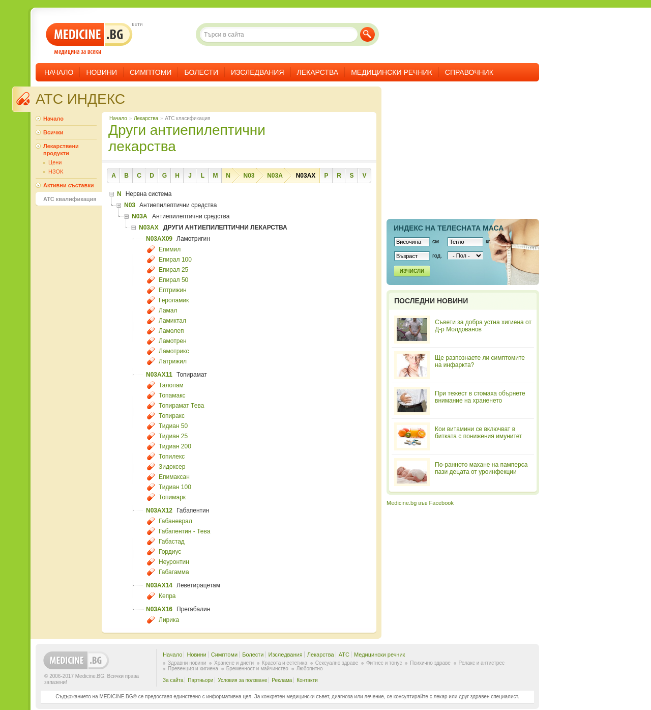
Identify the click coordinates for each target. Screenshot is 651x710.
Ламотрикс (174, 351)
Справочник (469, 72)
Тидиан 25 (173, 436)
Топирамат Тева (181, 405)
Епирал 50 (173, 279)
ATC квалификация (70, 199)
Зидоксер (172, 466)
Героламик (174, 300)
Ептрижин (173, 290)
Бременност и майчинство (257, 668)
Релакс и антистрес (482, 663)
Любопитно (310, 668)
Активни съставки (68, 185)
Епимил (170, 249)
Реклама (282, 680)
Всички (53, 132)
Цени (55, 162)
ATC (344, 654)
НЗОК (55, 171)
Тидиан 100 (175, 487)
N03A (275, 175)
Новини (101, 72)
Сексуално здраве (337, 663)
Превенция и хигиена (193, 668)
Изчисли (412, 271)
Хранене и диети (234, 663)
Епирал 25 (173, 269)
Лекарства (318, 72)
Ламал (168, 310)
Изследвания (257, 72)
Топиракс (172, 415)
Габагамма (174, 572)
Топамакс (172, 395)
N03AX (306, 175)
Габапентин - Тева (184, 531)
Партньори (200, 680)
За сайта (173, 680)
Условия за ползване (242, 680)
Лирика (169, 619)
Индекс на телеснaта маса (449, 228)
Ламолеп (171, 330)
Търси (367, 34)
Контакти (307, 680)
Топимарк (172, 497)
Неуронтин (174, 561)
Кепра (167, 596)
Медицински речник (391, 72)
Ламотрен (173, 341)
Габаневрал (175, 521)
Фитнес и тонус (384, 663)
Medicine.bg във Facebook (420, 503)
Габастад (172, 541)
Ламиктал (172, 320)
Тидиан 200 (175, 446)
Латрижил (173, 361)
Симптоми (150, 72)
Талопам (171, 385)
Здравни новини (187, 663)
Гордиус (170, 551)
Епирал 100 (175, 259)
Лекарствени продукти (61, 149)
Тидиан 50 (173, 426)
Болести (201, 72)
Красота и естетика (284, 663)
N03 (248, 175)
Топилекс (172, 456)
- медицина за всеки (89, 39)
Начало (58, 72)
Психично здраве (430, 663)
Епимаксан (174, 476)
